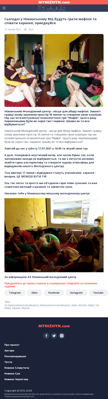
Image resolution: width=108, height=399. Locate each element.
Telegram (15, 292)
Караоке (16, 307)
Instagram (76, 292)
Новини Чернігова (16, 379)
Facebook (54, 292)
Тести (8, 362)
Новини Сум (12, 373)
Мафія (91, 305)
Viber (34, 292)
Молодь (82, 305)
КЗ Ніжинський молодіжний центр (21, 305)
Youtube (98, 292)
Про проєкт (12, 344)
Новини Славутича (16, 367)
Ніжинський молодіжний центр (54, 305)
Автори (9, 350)
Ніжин (74, 305)
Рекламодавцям (15, 356)
